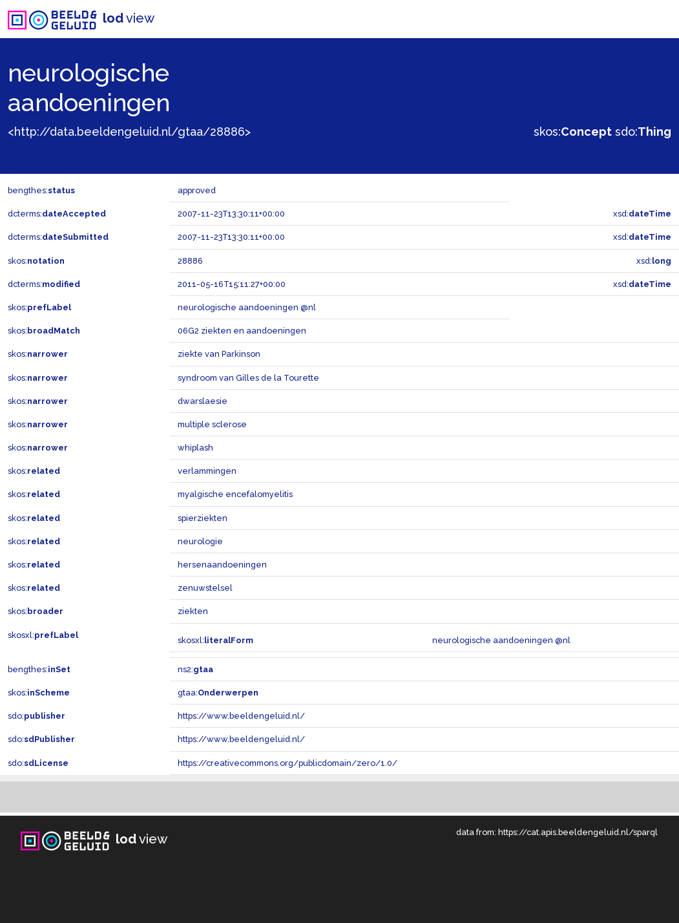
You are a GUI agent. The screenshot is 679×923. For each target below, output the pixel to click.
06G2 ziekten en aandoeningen (242, 330)
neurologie (200, 541)
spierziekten (202, 518)
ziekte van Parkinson (219, 354)
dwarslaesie (202, 401)
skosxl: (43, 635)
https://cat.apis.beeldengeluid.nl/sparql (578, 832)
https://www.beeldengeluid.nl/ (241, 716)
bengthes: (41, 190)
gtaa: (218, 692)
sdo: (643, 131)
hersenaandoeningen (222, 564)
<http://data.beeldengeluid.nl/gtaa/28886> (129, 131)
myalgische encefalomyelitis (235, 494)
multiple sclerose (212, 424)
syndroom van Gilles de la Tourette (248, 378)
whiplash (195, 447)
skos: (573, 131)
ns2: (195, 669)
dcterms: (57, 213)
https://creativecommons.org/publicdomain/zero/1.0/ (287, 763)
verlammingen (207, 471)
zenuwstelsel (205, 588)
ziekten (193, 611)
